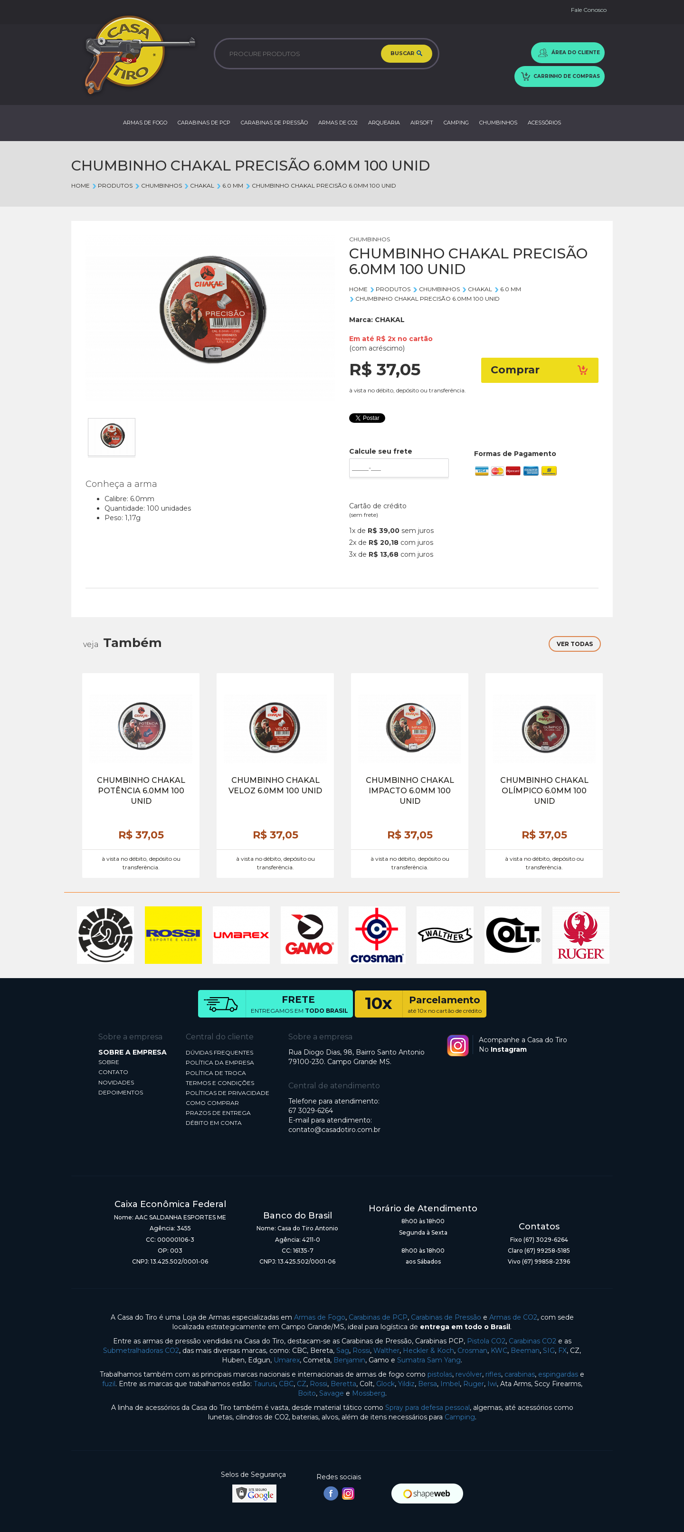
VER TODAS (575, 643)
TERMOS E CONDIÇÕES (220, 1082)
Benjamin (349, 1360)
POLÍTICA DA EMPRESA (220, 1062)
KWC (499, 1350)
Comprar (540, 369)
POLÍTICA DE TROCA (216, 1072)
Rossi (361, 1350)
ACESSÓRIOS (544, 122)
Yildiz (406, 1384)
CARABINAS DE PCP (204, 122)
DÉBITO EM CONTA (214, 1122)
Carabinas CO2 (532, 1341)
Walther (386, 1350)
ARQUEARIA (384, 122)
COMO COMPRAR (212, 1102)
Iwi (492, 1384)
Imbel (450, 1384)
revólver (469, 1374)
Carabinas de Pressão (446, 1317)
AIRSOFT (421, 122)
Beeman (525, 1350)
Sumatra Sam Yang (429, 1360)
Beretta (343, 1384)
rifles (493, 1374)
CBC (286, 1384)
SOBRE (108, 1062)
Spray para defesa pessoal (427, 1407)
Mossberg (368, 1393)
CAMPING (456, 122)
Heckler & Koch (428, 1350)
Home (80, 185)
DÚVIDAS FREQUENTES (219, 1052)
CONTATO (113, 1071)
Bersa (427, 1384)
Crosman (472, 1350)
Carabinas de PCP (378, 1317)
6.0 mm (229, 185)
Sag (342, 1350)
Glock (385, 1384)
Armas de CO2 (513, 1317)
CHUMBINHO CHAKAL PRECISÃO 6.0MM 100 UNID (320, 185)
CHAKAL (199, 185)
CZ (301, 1384)
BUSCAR (406, 54)
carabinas (519, 1374)
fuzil (108, 1384)
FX (562, 1350)
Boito (307, 1393)
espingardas (558, 1374)
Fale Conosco (589, 9)
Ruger (473, 1384)
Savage (331, 1393)
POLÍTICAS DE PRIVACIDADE (227, 1092)
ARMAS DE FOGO (145, 122)
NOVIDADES (116, 1082)
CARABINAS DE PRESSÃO (274, 122)
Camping (460, 1417)
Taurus (265, 1384)
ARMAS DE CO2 (338, 122)
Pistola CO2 (486, 1341)
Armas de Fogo (319, 1317)
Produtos (112, 185)
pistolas (440, 1374)
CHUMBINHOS (498, 122)
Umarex (287, 1360)
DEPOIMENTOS (120, 1092)
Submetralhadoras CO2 (141, 1350)
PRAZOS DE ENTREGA (218, 1112)
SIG (549, 1350)
